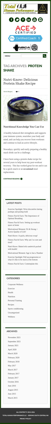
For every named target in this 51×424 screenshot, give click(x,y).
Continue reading (11, 179)
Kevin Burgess (8, 91)
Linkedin (28, 19)
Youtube (34, 19)
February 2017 (13, 374)
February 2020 (13, 357)
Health (10, 292)
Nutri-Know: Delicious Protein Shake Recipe (20, 81)
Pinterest (23, 19)
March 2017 (12, 370)
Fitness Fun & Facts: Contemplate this (23, 264)
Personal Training (15, 300)
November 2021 (14, 337)
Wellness (11, 317)
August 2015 (13, 390)
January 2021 (13, 345)
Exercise (11, 288)
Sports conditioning (15, 309)
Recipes (11, 304)
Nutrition (11, 296)
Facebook (11, 19)
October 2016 (13, 382)
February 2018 (13, 362)
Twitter (17, 19)
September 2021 (14, 341)
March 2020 (12, 353)
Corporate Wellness (15, 284)
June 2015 (12, 394)
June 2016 (12, 386)
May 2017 (12, 365)
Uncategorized (13, 313)
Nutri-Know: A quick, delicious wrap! (23, 236)
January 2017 (13, 378)
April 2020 (12, 349)
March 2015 (12, 398)
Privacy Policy (25, 419)
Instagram (40, 19)
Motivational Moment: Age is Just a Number (25, 253)
